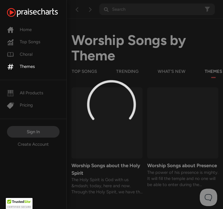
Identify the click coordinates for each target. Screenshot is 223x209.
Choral (20, 54)
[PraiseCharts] (39, 12)
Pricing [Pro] (20, 105)
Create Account (33, 144)
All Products (25, 93)
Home (19, 29)
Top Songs (23, 41)
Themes (21, 66)
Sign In (33, 131)
